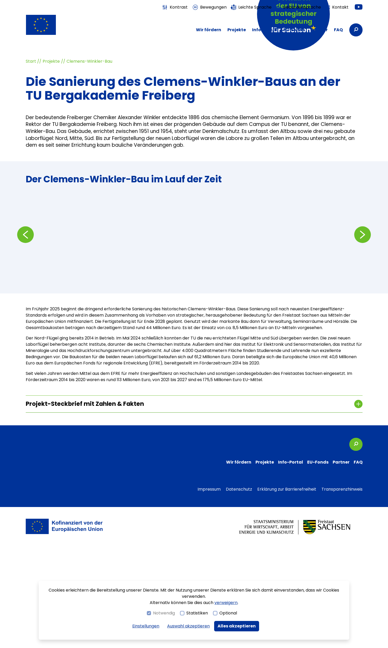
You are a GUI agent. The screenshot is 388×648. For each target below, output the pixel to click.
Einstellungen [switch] (145, 626)
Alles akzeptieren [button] (237, 626)
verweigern (226, 603)
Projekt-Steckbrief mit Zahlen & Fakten (85, 507)
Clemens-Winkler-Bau (89, 164)
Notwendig (164, 613)
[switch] (174, 7)
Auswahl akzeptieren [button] (188, 626)
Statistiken (197, 613)
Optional (228, 613)
